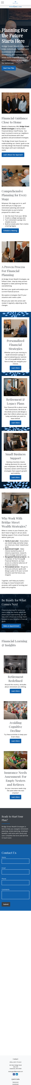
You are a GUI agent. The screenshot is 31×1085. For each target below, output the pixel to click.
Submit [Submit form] (6, 904)
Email (4, 868)
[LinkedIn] (17, 1074)
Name (4, 857)
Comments (5, 889)
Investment (15, 1084)
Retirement (16, 1082)
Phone (4, 879)
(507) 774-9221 (17, 1062)
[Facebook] (14, 1074)
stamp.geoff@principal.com (15, 1071)
